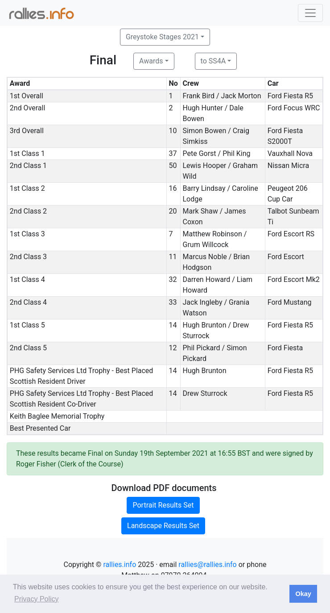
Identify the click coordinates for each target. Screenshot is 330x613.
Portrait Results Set (163, 505)
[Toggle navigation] (310, 13)
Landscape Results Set (163, 525)
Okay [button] (303, 593)
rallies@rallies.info (207, 564)
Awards (151, 61)
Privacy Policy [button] (36, 599)
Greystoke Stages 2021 (162, 37)
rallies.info (119, 564)
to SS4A (213, 61)
